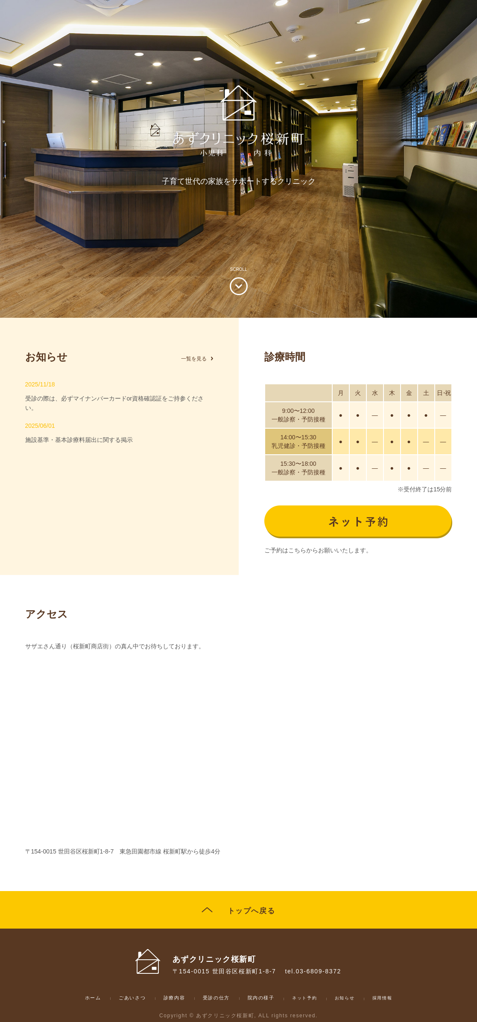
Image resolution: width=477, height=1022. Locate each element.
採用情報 (400, 1000)
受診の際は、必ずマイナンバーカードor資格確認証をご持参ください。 (119, 398)
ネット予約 (315, 1000)
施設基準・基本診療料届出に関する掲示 (119, 440)
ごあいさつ (119, 1000)
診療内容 (167, 1000)
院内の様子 (266, 1000)
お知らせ (359, 1000)
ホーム (75, 1000)
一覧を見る (192, 358)
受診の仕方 (215, 1000)
